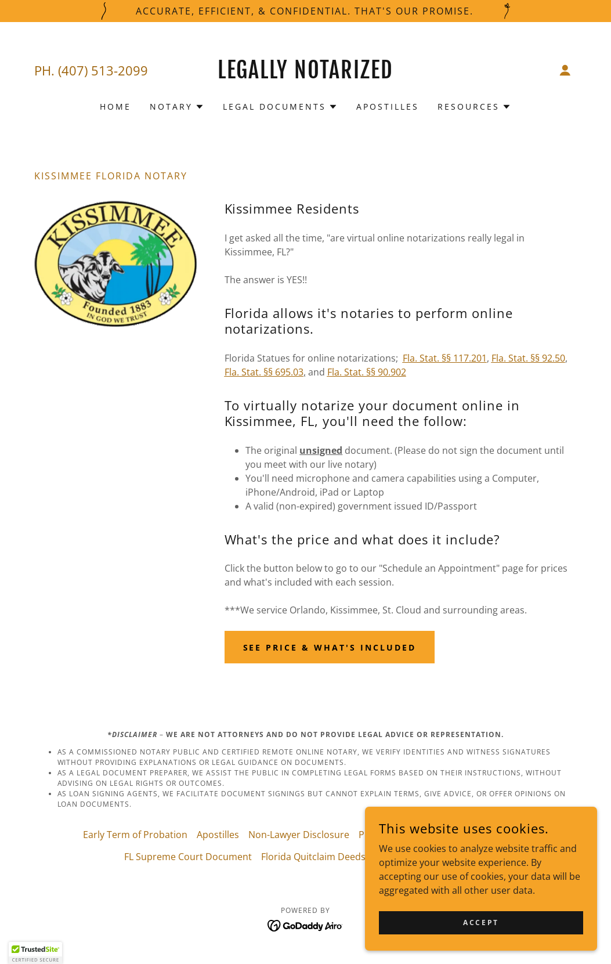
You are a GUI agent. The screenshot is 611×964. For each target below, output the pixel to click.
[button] (565, 70)
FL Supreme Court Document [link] (188, 856)
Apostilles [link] (387, 106)
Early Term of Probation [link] (135, 834)
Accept (480, 922)
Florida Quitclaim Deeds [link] (313, 856)
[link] (305, 74)
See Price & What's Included (330, 647)
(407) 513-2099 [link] (103, 70)
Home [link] (115, 106)
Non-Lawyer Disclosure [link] (298, 834)
